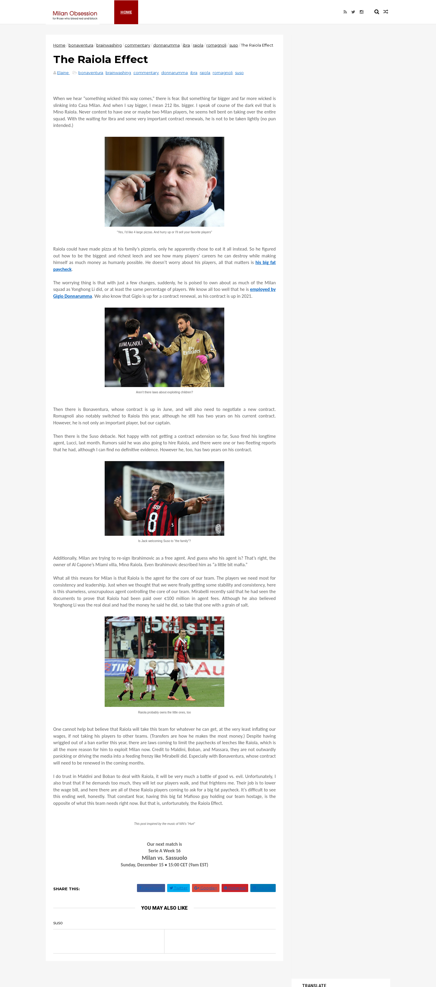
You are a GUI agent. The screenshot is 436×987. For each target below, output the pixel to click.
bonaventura (82, 45)
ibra (188, 45)
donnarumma (168, 45)
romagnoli (218, 45)
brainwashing (111, 45)
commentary (139, 45)
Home (128, 12)
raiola (200, 45)
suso (235, 45)
